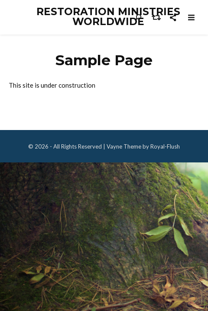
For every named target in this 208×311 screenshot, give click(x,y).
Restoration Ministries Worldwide (108, 17)
